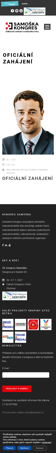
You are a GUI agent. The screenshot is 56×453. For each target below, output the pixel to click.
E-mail (6, 368)
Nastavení (40, 448)
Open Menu (47, 27)
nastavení (46, 442)
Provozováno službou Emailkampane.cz (23, 412)
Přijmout (9, 448)
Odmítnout (24, 448)
